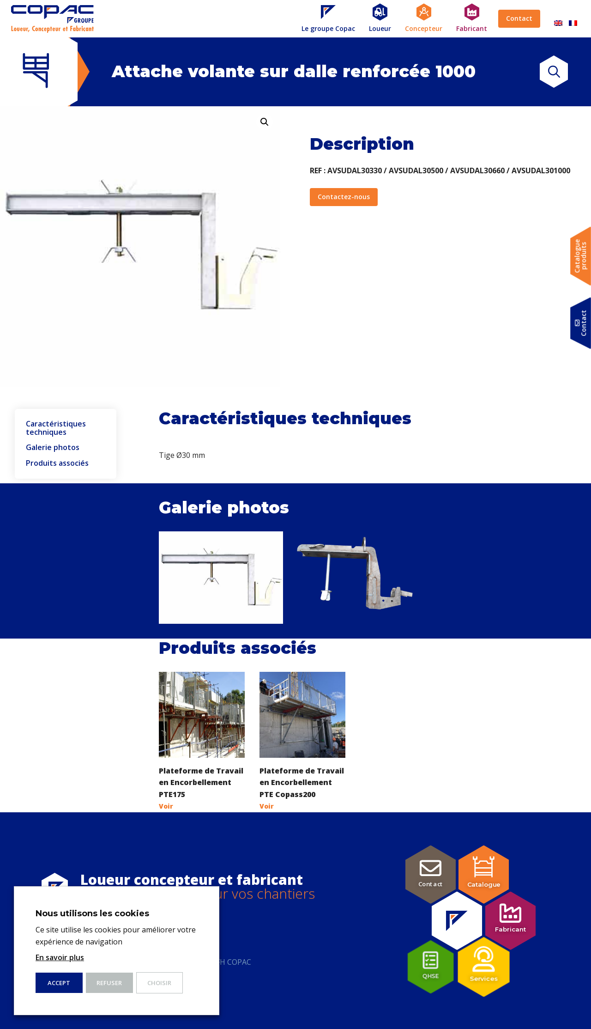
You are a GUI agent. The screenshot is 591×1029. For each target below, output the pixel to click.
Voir (166, 806)
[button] (264, 122)
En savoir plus (60, 957)
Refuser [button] (109, 983)
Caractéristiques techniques (56, 428)
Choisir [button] (159, 983)
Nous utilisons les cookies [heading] (92, 913)
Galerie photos (52, 448)
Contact (519, 18)
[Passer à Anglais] (558, 19)
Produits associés (57, 463)
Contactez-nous (344, 196)
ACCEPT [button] (59, 983)
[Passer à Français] (573, 19)
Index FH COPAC (223, 962)
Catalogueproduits (580, 256)
